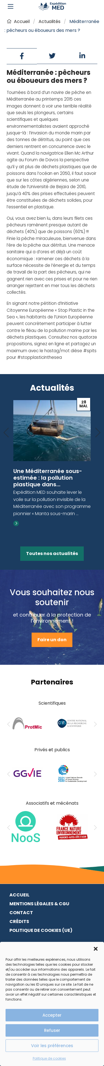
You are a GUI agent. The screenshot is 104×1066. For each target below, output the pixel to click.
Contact (21, 912)
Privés (40, 750)
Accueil (18, 21)
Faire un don (52, 639)
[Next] (98, 433)
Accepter (52, 1015)
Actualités (49, 21)
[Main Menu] (10, 6)
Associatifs (37, 803)
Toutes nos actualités (52, 553)
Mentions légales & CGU (39, 904)
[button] (95, 949)
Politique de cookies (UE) (40, 930)
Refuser (52, 1030)
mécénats (67, 803)
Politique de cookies (49, 1058)
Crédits (19, 921)
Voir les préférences (52, 1046)
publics (62, 750)
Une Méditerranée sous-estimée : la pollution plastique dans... (47, 477)
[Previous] (6, 433)
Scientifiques (52, 703)
